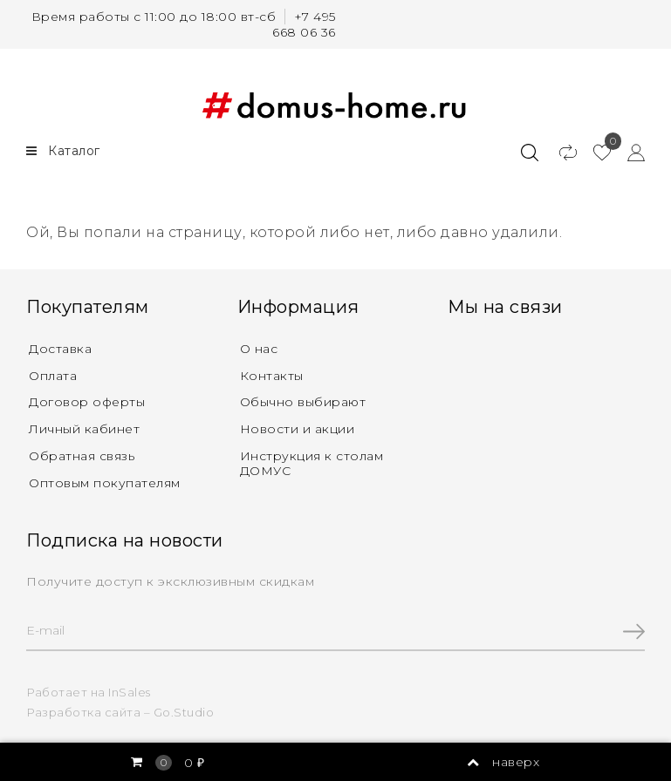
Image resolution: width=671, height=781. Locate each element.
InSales (129, 692)
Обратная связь (81, 456)
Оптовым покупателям (105, 483)
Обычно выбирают (303, 402)
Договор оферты (87, 402)
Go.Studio (184, 712)
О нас (259, 349)
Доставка (60, 349)
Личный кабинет (84, 429)
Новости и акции (297, 429)
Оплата (53, 376)
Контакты (272, 376)
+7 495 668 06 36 (304, 24)
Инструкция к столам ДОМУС (312, 463)
